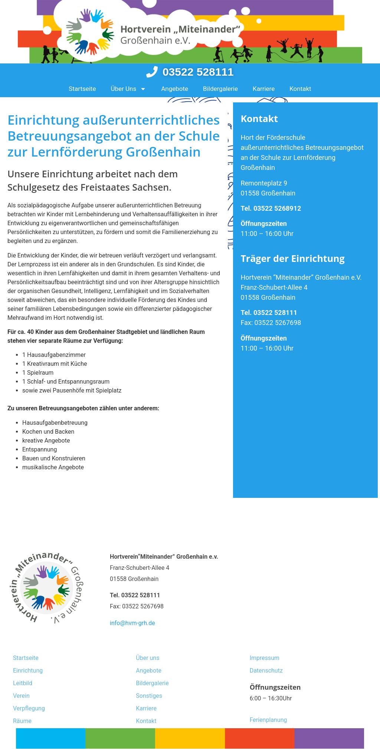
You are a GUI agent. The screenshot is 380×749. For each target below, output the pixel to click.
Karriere (264, 88)
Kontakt (300, 88)
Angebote (174, 88)
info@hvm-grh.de (132, 623)
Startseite (82, 88)
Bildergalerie (220, 88)
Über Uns (128, 89)
